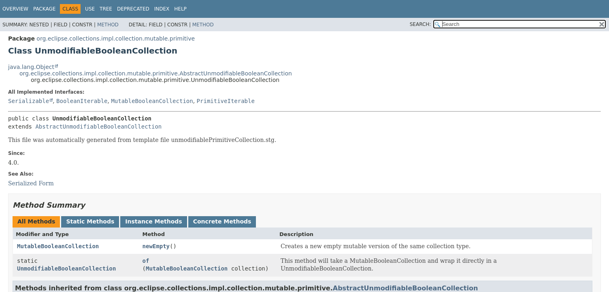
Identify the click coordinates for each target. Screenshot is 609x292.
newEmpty (156, 246)
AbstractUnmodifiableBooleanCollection (98, 126)
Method (108, 25)
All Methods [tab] (36, 221)
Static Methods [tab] (90, 221)
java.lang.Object (31, 67)
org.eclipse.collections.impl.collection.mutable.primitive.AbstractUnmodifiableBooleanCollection (155, 73)
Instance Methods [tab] (153, 221)
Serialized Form (31, 183)
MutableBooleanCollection (152, 101)
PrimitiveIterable (226, 101)
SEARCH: (420, 24)
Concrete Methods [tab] (222, 221)
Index (162, 9)
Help (180, 9)
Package (44, 9)
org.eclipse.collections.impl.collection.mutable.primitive (115, 38)
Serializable (28, 101)
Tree (106, 9)
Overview (15, 9)
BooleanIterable (81, 101)
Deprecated (133, 9)
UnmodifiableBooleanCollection (66, 268)
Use (90, 9)
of (146, 261)
